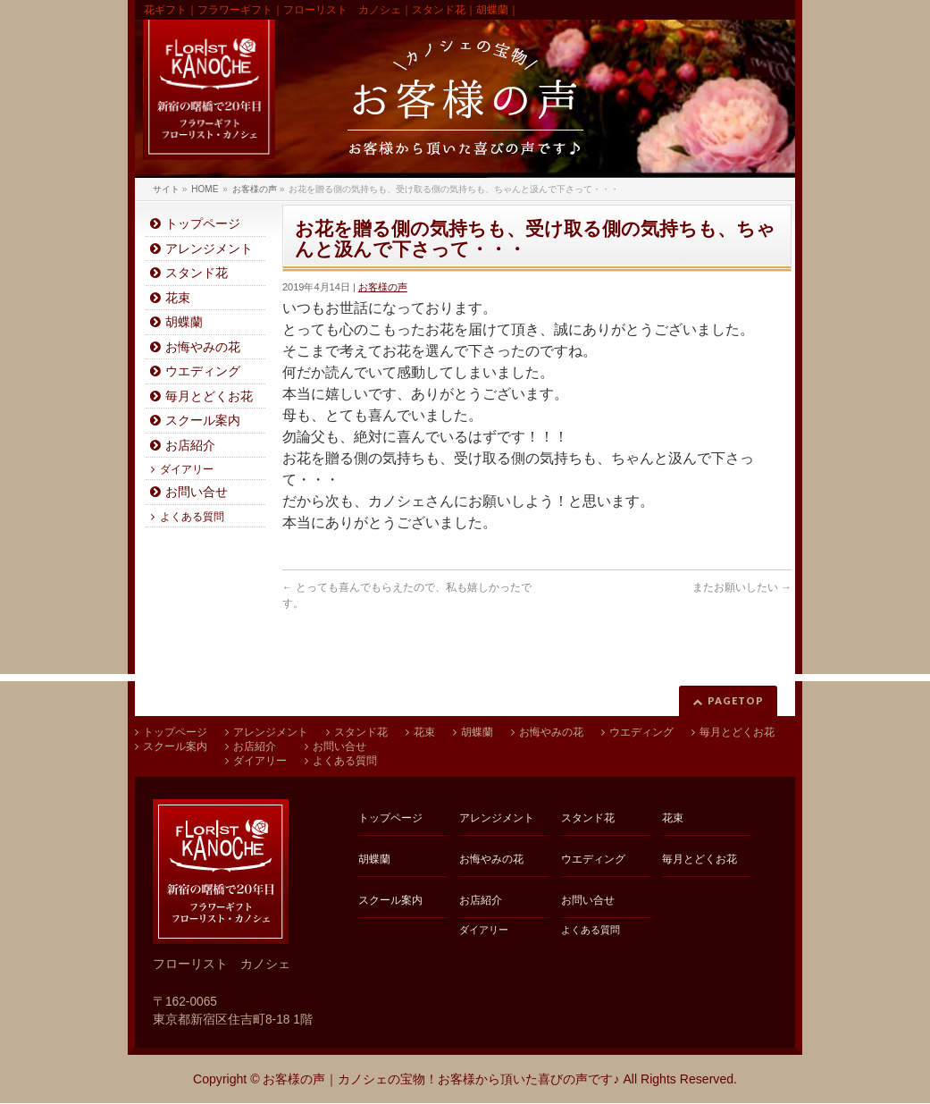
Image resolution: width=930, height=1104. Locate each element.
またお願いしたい (742, 587)
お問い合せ (196, 492)
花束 (177, 298)
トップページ (202, 224)
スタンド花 (196, 273)
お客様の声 (382, 287)
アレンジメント (209, 249)
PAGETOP (736, 700)
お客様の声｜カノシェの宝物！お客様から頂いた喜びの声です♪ (441, 1079)
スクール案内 (202, 420)
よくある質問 (192, 516)
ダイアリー (187, 469)
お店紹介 (190, 445)
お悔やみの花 (202, 347)
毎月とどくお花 (209, 396)
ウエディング (202, 371)
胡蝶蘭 (184, 322)
